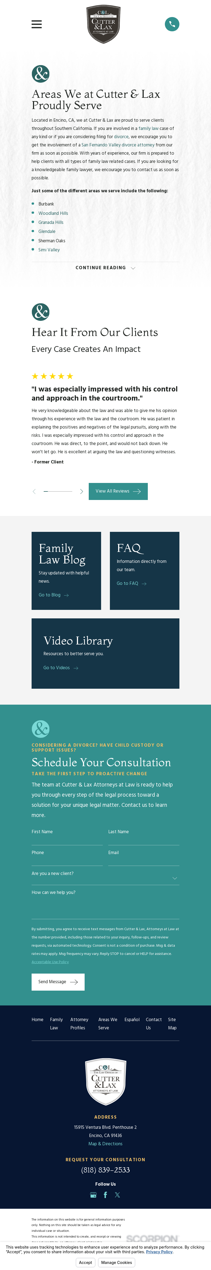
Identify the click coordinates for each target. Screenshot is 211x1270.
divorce (121, 137)
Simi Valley (49, 250)
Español (132, 1020)
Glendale (47, 231)
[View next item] (84, 492)
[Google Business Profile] (93, 1195)
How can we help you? (54, 893)
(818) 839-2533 (105, 1170)
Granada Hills (51, 222)
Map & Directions (105, 1144)
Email (113, 853)
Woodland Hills (53, 213)
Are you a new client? (53, 874)
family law (148, 128)
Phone (38, 853)
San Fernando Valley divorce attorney (118, 145)
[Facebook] (105, 1195)
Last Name (118, 833)
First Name (42, 833)
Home (37, 1020)
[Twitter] (117, 1195)
